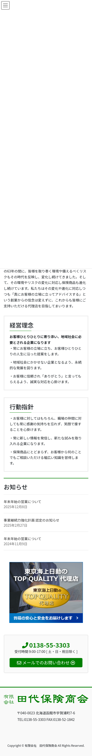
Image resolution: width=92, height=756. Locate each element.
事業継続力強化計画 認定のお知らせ (31, 520)
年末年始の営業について (22, 501)
